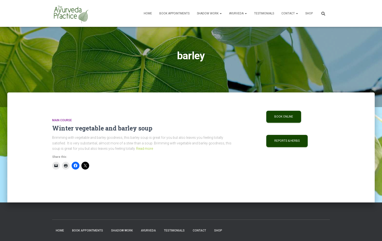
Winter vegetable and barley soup (102, 128)
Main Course (62, 120)
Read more (144, 149)
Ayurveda (238, 13)
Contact (289, 13)
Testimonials (264, 13)
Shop (309, 13)
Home (148, 13)
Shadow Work (209, 13)
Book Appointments (174, 13)
